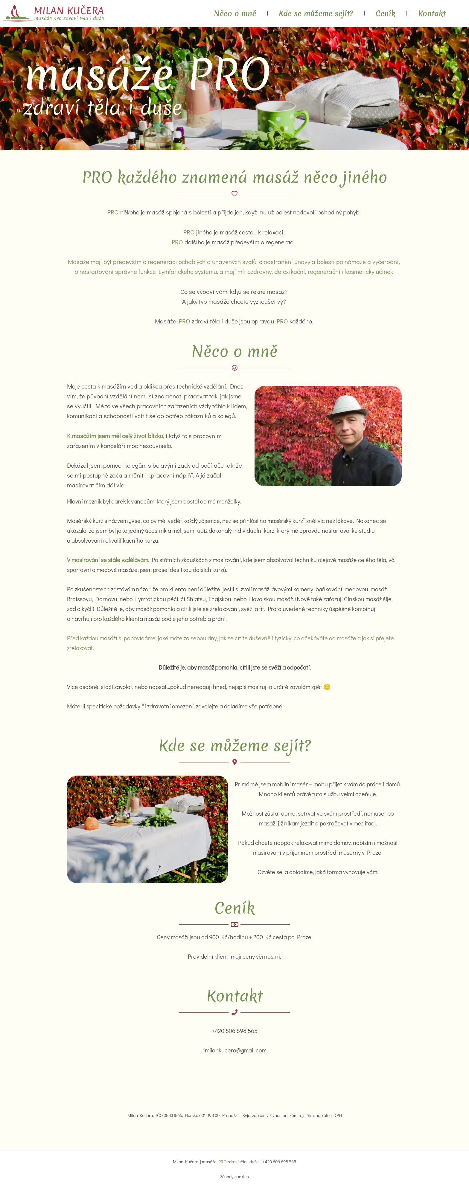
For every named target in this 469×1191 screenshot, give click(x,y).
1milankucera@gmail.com (234, 1050)
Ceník (385, 13)
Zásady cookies (234, 1177)
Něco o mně (235, 13)
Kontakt (432, 13)
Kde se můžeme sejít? (316, 13)
